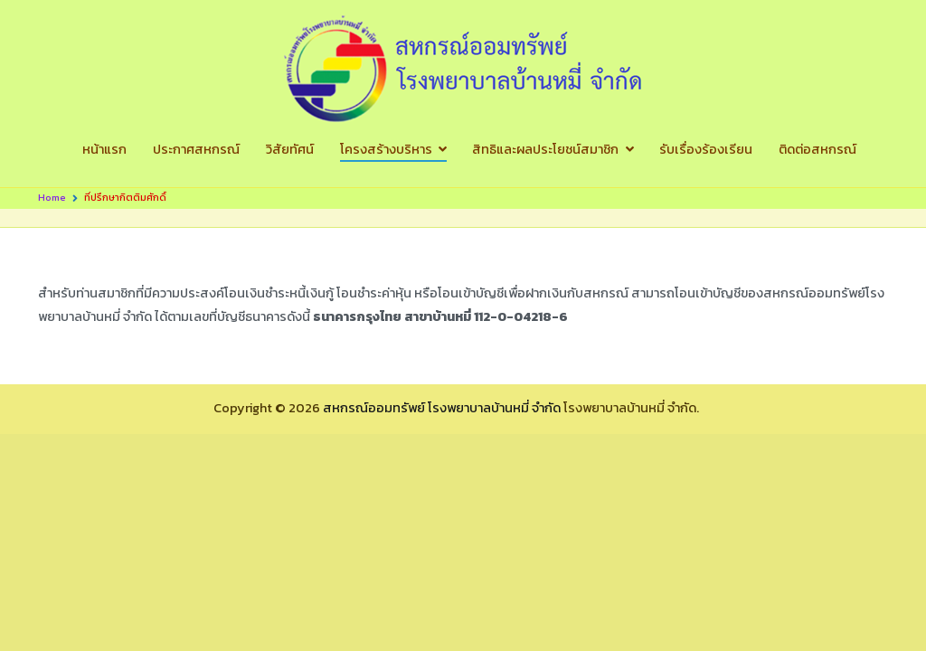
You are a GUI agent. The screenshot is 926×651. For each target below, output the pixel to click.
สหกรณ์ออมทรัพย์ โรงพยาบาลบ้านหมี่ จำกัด (442, 408)
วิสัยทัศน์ (290, 149)
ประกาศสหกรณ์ (196, 149)
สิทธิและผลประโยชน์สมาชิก (545, 149)
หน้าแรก (104, 149)
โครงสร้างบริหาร (386, 149)
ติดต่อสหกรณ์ (817, 149)
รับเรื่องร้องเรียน (705, 149)
